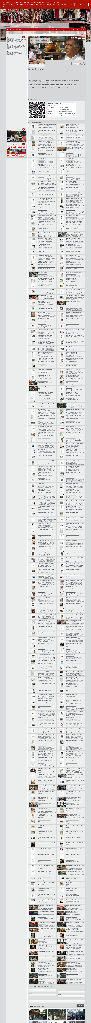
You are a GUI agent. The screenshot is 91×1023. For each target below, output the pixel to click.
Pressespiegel (60, 30)
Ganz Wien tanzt (17, 42)
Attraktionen (44, 30)
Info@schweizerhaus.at (65, 111)
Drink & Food (51, 34)
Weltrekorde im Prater (18, 49)
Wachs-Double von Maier (19, 45)
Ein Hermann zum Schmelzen (20, 39)
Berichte (51, 30)
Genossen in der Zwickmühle (20, 46)
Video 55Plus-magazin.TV (61, 87)
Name (30, 993)
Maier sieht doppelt (17, 52)
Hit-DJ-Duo (16, 54)
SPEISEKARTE (54, 85)
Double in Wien (17, 48)
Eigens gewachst (17, 41)
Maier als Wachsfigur (18, 40)
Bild (30, 1005)
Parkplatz (73, 85)
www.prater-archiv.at (36, 34)
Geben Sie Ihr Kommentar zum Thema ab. (40, 986)
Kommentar (32, 999)
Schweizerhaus (58, 34)
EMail (59, 994)
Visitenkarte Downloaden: (66, 115)
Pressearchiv (10, 38)
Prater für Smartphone (18, 44)
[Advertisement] (16, 66)
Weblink (59, 990)
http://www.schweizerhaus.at (67, 113)
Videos (68, 30)
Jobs (73, 30)
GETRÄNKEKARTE (65, 85)
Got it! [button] (81, 4)
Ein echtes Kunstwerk (18, 53)
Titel (30, 988)
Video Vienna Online (47, 87)
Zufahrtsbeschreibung (35, 87)
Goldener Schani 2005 (18, 51)
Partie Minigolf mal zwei (18, 47)
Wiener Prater (80, 30)
